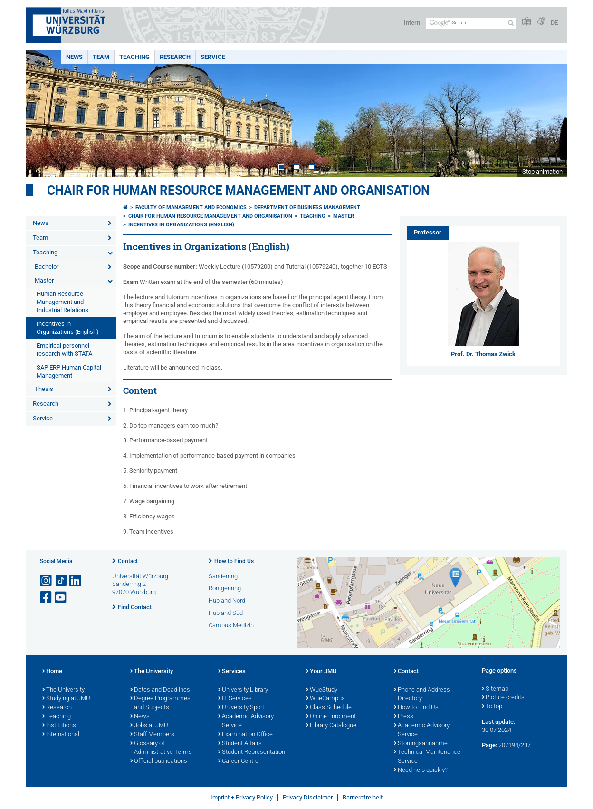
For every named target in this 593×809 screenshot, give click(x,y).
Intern (412, 22)
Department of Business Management (307, 208)
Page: (489, 745)
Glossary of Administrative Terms (161, 748)
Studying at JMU (66, 698)
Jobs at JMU (149, 725)
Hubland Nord (227, 600)
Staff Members (152, 735)
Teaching (134, 56)
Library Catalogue (331, 725)
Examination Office (245, 735)
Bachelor (46, 266)
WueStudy (321, 690)
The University (63, 690)
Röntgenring (225, 588)
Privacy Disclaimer (308, 797)
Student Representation (251, 752)
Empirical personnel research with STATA (64, 349)
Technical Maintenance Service (427, 757)
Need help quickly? (421, 770)
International (60, 735)
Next (551, 113)
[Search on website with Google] (471, 23)
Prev (42, 113)
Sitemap (495, 689)
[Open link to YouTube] (61, 597)
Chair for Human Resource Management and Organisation (238, 190)
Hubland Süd (226, 612)
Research (175, 56)
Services (232, 671)
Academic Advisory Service (246, 721)
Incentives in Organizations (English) (68, 327)
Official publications (158, 761)
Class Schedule (329, 707)
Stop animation (542, 171)
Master (44, 280)
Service (213, 56)
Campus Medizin (231, 625)
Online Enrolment (331, 716)
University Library (243, 690)
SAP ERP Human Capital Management (69, 371)
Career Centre (238, 761)
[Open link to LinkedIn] (76, 581)
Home (52, 671)
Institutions (59, 725)
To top (492, 706)
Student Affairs (240, 744)
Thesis (44, 388)
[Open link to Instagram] (46, 581)
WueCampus (325, 698)
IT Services (235, 698)
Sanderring (223, 576)
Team (101, 56)
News (74, 56)
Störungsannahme (421, 744)
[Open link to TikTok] (61, 581)
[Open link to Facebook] (46, 597)
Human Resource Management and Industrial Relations (62, 301)
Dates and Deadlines (160, 690)
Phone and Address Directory (422, 694)
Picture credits (503, 697)
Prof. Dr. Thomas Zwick (483, 354)
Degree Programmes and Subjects (160, 703)
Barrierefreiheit (363, 797)
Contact (128, 561)
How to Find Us (234, 561)
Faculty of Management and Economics (191, 208)
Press (403, 716)
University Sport (241, 707)
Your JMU (321, 671)
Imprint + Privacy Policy (241, 797)
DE (554, 22)
